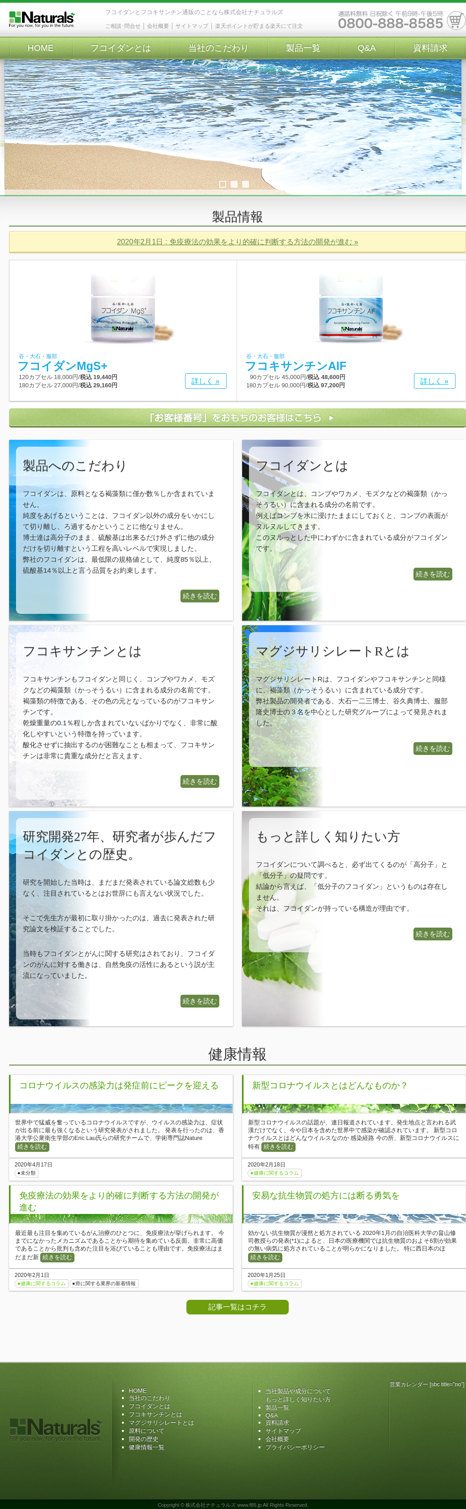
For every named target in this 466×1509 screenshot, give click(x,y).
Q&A (367, 48)
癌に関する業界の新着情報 (105, 1283)
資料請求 (430, 48)
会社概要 (158, 26)
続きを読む (200, 596)
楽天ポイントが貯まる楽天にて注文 (259, 26)
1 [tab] (222, 184)
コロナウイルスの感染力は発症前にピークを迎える (119, 1085)
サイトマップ (191, 26)
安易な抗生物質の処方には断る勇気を (326, 1195)
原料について (146, 1430)
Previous (16, 128)
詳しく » (205, 381)
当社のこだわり (218, 48)
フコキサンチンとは (155, 1414)
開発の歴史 (144, 1438)
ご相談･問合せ (123, 26)
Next (450, 128)
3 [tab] (245, 184)
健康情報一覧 (146, 1447)
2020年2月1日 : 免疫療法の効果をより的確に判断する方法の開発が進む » (237, 242)
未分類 (28, 1173)
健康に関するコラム (276, 1173)
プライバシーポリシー (295, 1447)
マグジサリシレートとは (161, 1422)
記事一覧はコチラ (237, 1307)
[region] (233, 137)
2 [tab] (234, 184)
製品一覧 (303, 48)
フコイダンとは (120, 48)
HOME (40, 48)
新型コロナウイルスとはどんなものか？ (330, 1085)
